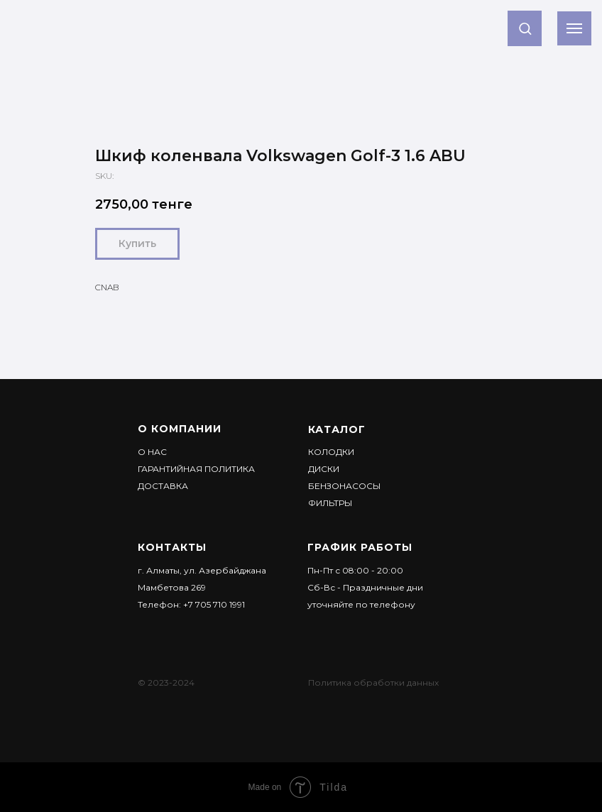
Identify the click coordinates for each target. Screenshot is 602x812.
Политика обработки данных (373, 682)
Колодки (331, 451)
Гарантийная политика (196, 468)
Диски (323, 468)
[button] (525, 28)
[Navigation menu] (574, 28)
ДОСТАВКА (163, 486)
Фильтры (330, 503)
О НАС (152, 451)
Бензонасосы (344, 486)
